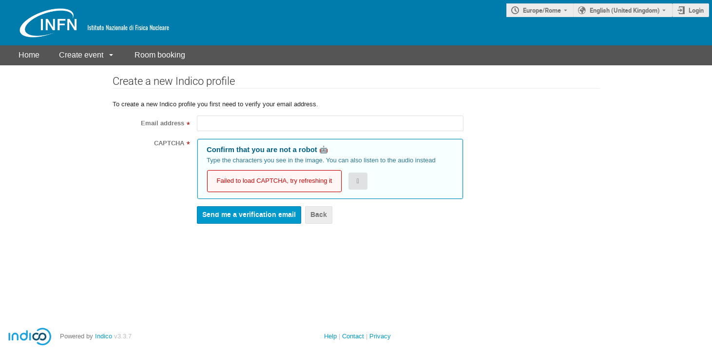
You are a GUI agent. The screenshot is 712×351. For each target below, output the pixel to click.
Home (29, 55)
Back (318, 215)
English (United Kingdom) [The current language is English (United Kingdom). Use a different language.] (625, 10)
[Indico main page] (85, 22)
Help (330, 336)
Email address (162, 123)
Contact (353, 336)
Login (696, 10)
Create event (81, 55)
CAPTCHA (169, 143)
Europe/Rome (542, 10)
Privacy (380, 336)
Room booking (160, 55)
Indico (103, 336)
